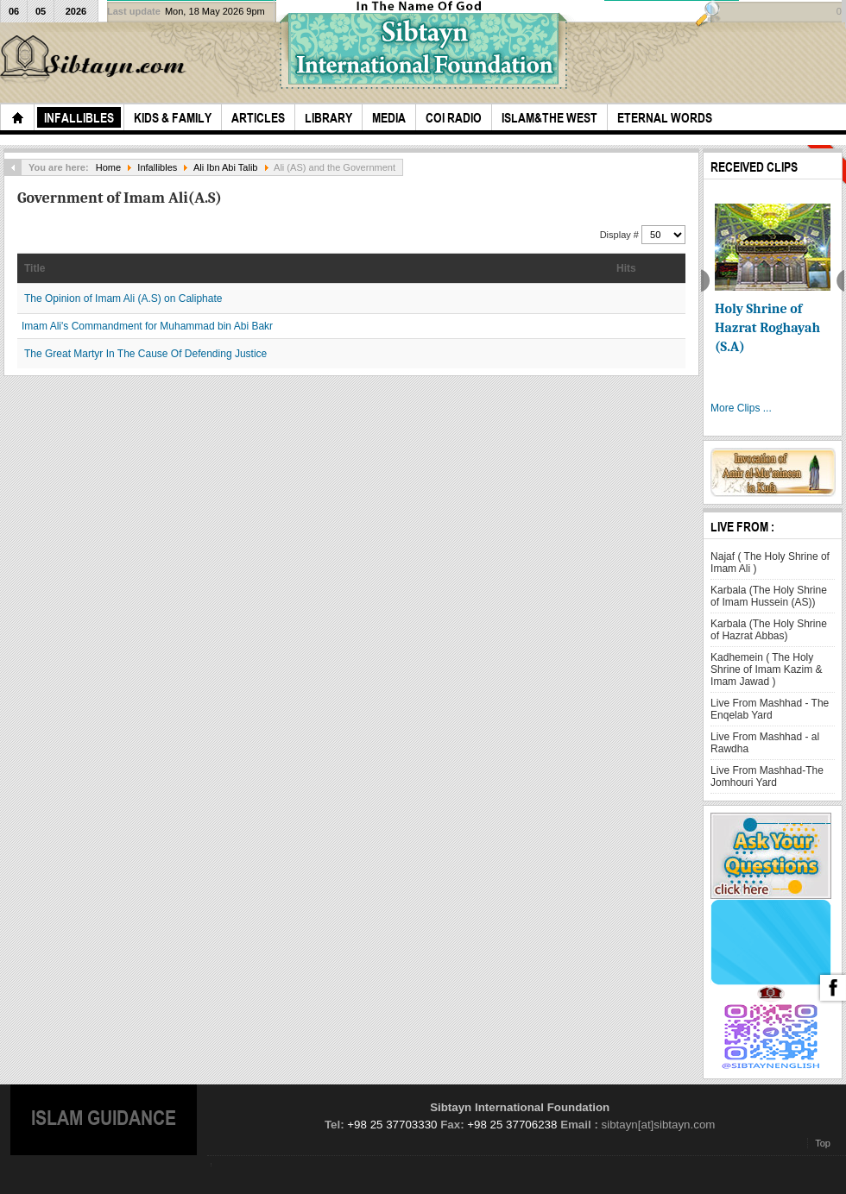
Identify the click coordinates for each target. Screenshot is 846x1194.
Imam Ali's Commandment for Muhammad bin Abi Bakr (147, 326)
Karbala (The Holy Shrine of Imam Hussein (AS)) (768, 596)
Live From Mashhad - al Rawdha (764, 743)
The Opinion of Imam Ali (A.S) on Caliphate (123, 298)
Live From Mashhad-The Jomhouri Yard (767, 776)
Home (108, 167)
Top (822, 1143)
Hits (626, 268)
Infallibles (157, 167)
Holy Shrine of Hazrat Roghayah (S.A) (767, 328)
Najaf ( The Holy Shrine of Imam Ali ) (770, 562)
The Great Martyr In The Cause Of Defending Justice (145, 354)
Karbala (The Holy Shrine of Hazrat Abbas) (768, 630)
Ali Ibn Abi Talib (225, 167)
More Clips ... (741, 408)
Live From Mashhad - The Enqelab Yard (769, 709)
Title (34, 268)
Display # (620, 234)
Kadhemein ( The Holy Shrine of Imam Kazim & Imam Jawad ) (766, 669)
